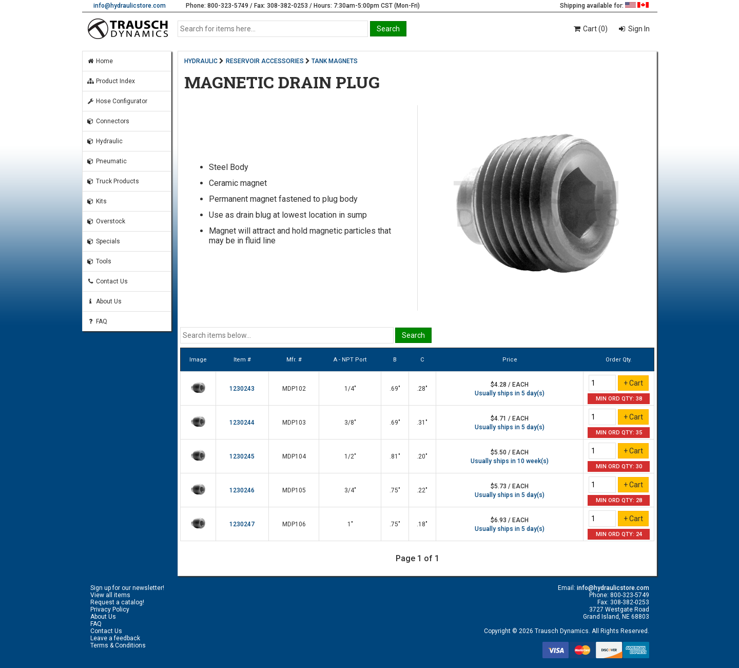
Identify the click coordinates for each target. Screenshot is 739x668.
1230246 (242, 490)
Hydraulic (105, 141)
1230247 (242, 524)
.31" (422, 422)
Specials (103, 241)
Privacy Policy (109, 609)
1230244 (242, 422)
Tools (99, 261)
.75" (395, 490)
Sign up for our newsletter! (127, 587)
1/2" (350, 456)
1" (350, 524)
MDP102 (294, 388)
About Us (104, 301)
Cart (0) (590, 29)
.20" (422, 456)
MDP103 (294, 422)
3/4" (350, 490)
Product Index (111, 81)
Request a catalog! (117, 602)
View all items (110, 595)
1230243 (242, 388)
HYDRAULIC (201, 61)
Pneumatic (107, 161)
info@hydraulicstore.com (129, 5)
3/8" (350, 422)
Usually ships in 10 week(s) (510, 461)
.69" (395, 388)
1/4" (350, 388)
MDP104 (294, 456)
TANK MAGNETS (335, 61)
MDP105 (294, 490)
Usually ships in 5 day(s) (509, 393)
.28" (422, 388)
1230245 (242, 456)
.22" (422, 490)
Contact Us (107, 281)
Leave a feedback (115, 638)
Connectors (108, 121)
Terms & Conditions (118, 645)
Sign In (638, 29)
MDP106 (294, 524)
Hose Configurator (117, 101)
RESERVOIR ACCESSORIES (265, 61)
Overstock (106, 221)
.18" (422, 524)
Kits (97, 201)
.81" (395, 456)
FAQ (97, 321)
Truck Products (113, 181)
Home (100, 61)
